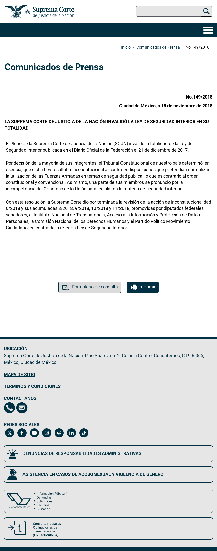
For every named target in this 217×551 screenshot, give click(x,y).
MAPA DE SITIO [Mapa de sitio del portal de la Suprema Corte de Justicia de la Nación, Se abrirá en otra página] (19, 374)
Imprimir (142, 287)
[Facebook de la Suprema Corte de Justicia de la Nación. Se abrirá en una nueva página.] (22, 432)
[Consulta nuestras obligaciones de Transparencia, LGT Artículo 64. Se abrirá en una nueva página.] (108, 528)
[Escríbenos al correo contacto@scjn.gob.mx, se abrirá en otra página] (22, 407)
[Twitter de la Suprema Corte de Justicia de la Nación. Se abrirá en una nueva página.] (9, 432)
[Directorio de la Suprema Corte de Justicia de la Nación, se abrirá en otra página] (9, 407)
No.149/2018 (197, 47)
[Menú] (208, 30)
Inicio (126, 47)
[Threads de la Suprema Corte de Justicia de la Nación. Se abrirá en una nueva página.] (59, 432)
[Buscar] (206, 10)
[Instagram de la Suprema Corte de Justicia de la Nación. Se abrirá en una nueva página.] (46, 432)
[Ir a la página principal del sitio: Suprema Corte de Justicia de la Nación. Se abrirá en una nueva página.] (40, 11)
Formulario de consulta (90, 287)
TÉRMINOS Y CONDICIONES (32, 386)
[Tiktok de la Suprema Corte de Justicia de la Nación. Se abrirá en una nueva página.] (83, 432)
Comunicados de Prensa (158, 47)
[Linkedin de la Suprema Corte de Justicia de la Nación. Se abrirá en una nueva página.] (71, 432)
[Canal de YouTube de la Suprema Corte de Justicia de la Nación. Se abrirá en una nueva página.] (34, 432)
